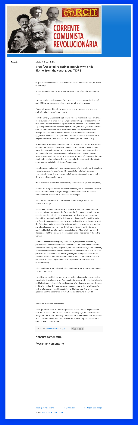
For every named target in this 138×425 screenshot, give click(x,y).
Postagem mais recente (45, 408)
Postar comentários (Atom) (52, 412)
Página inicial (69, 408)
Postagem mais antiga (93, 408)
